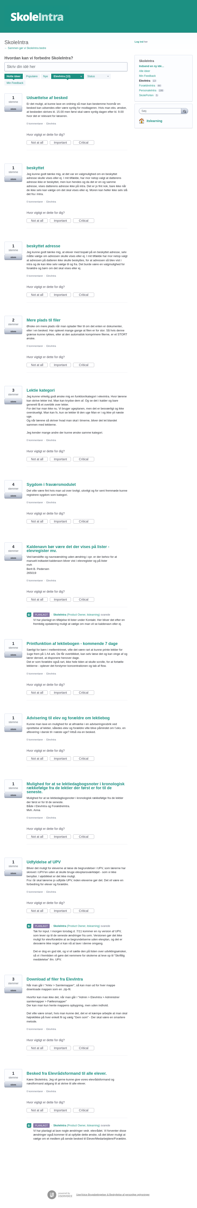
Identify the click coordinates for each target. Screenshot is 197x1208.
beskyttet (35, 168)
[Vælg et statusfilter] (98, 76)
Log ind (139, 41)
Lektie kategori (41, 390)
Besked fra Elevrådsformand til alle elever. (67, 1073)
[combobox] (161, 111)
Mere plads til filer (43, 320)
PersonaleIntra (147, 90)
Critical (86, 143)
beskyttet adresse (43, 246)
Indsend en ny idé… (151, 66)
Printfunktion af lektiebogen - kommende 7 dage (72, 643)
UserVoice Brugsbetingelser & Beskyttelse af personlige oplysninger (113, 1194)
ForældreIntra (147, 85)
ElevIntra (51, 123)
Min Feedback (15, 83)
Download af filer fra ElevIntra (55, 979)
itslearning (154, 121)
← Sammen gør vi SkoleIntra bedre (25, 48)
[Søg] (184, 111)
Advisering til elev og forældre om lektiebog (68, 718)
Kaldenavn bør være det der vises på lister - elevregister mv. (68, 549)
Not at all (39, 143)
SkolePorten (146, 95)
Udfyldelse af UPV (44, 862)
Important (62, 143)
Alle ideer (144, 71)
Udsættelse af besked (47, 98)
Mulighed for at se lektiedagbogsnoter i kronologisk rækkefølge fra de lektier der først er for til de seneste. (76, 788)
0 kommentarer (35, 123)
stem (13, 109)
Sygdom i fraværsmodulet (51, 484)
